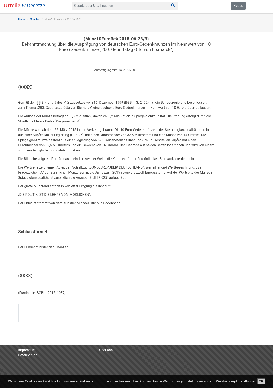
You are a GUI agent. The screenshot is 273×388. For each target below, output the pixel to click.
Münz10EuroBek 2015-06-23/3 (62, 19)
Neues (238, 6)
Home (21, 19)
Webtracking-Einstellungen (236, 381)
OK (261, 381)
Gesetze (35, 19)
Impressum (26, 350)
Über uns (106, 350)
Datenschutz (27, 355)
